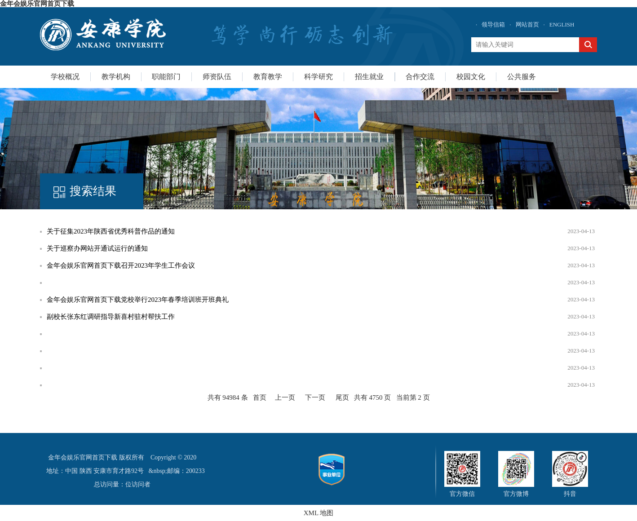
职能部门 (166, 76)
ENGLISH (562, 24)
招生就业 (369, 76)
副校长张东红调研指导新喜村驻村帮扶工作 (111, 316)
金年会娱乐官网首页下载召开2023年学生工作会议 (121, 265)
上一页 (285, 397)
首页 (259, 397)
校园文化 (470, 76)
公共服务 (521, 76)
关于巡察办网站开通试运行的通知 (97, 248)
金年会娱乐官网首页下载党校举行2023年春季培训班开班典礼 (138, 299)
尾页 (342, 397)
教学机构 (116, 76)
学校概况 (65, 76)
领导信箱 (493, 24)
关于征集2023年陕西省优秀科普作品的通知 (111, 231)
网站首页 (527, 24)
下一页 (315, 397)
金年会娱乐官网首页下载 (37, 3)
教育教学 (267, 76)
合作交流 (420, 76)
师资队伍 (217, 76)
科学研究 (318, 76)
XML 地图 (319, 513)
